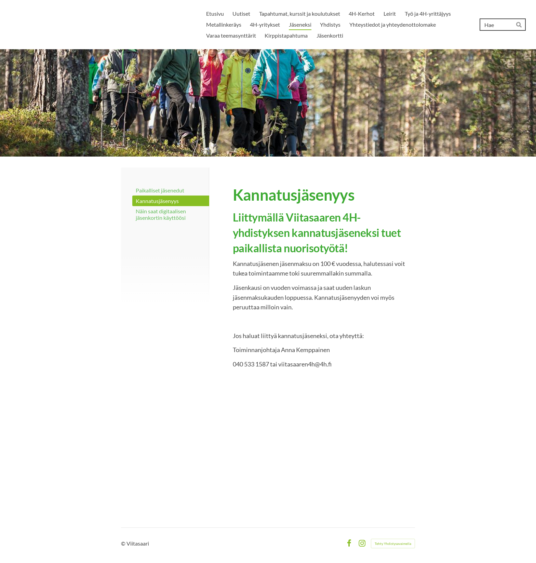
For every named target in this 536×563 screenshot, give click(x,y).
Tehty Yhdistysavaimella (393, 543)
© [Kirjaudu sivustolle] (123, 543)
